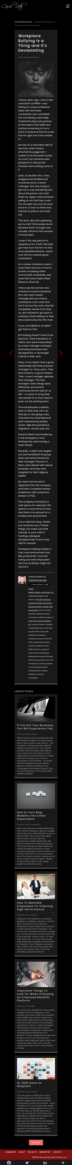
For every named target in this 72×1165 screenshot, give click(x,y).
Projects (32, 1152)
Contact (57, 1152)
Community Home (23, 21)
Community (10, 1152)
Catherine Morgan (37, 580)
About (22, 1152)
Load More (36, 1143)
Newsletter (44, 1152)
